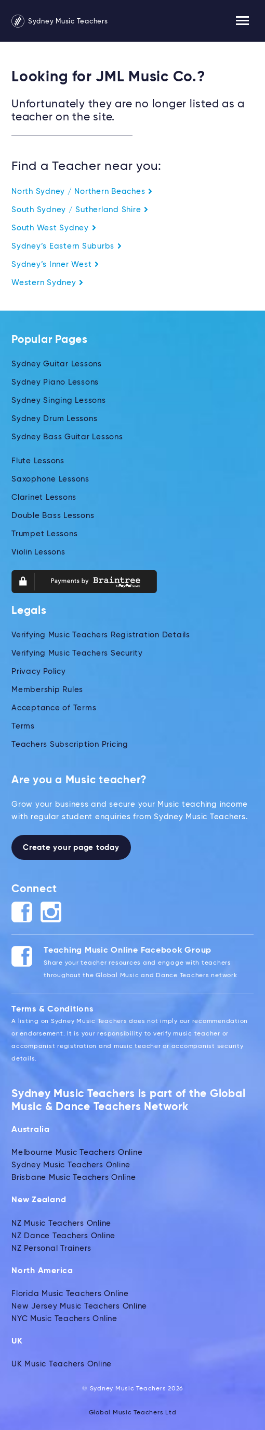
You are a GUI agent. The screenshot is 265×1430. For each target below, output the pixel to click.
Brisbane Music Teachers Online (73, 1177)
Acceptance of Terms (53, 708)
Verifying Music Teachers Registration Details (100, 635)
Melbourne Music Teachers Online (76, 1152)
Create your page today (71, 848)
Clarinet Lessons (43, 497)
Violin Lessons (38, 552)
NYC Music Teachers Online (64, 1319)
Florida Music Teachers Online (70, 1294)
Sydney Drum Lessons (54, 419)
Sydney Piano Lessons (55, 382)
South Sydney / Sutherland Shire (80, 210)
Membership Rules (47, 690)
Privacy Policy (38, 671)
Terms (23, 726)
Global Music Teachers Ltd (133, 1413)
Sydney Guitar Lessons (56, 364)
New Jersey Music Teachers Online (79, 1306)
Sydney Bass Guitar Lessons (67, 437)
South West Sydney (54, 228)
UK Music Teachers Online (61, 1364)
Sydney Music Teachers (59, 21)
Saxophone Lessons (50, 479)
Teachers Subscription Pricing (69, 744)
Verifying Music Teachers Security (77, 653)
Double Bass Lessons (52, 516)
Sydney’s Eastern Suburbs (66, 246)
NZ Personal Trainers (51, 1248)
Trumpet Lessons (44, 534)
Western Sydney (47, 283)
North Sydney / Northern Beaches (82, 191)
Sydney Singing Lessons (58, 400)
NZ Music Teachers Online (61, 1223)
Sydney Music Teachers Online (70, 1165)
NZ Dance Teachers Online (63, 1236)
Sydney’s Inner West (55, 264)
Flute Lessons (37, 461)
